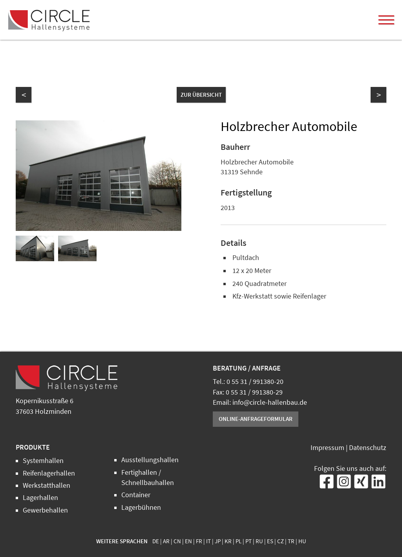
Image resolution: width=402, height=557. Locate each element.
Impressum (327, 447)
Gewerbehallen (45, 510)
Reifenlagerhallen (49, 473)
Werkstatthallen (46, 485)
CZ (280, 541)
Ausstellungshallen (150, 460)
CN (177, 541)
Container (135, 495)
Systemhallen (43, 460)
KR (228, 541)
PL (238, 541)
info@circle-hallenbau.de (269, 402)
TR (291, 541)
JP (218, 541)
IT (208, 541)
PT (248, 541)
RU (259, 541)
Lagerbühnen (141, 507)
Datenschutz (367, 447)
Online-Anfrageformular (255, 418)
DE (155, 541)
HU (302, 541)
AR (166, 541)
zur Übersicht (201, 94)
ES (270, 541)
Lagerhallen (40, 497)
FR (199, 541)
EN (188, 541)
